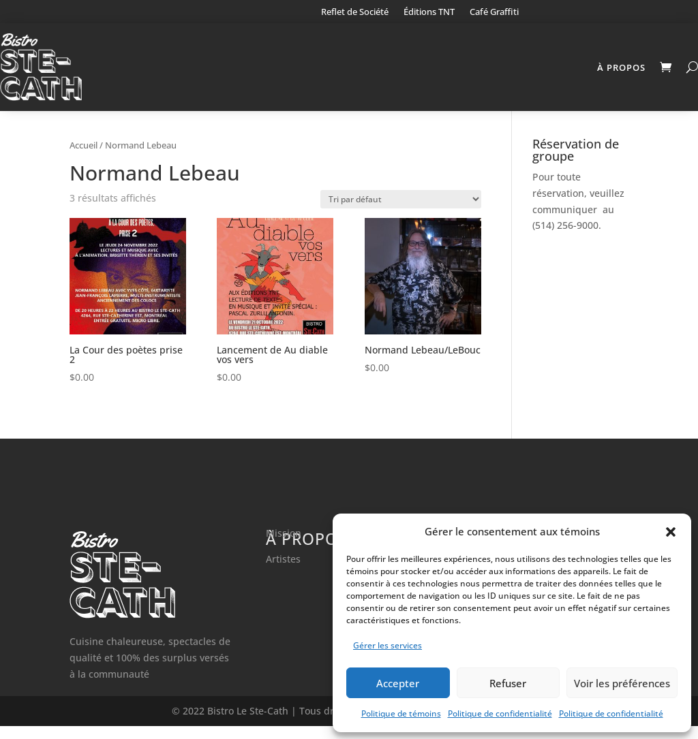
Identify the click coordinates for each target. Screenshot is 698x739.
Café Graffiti (494, 12)
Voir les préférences (622, 683)
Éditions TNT (429, 12)
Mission (283, 545)
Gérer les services (387, 645)
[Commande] (400, 212)
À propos (621, 67)
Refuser (507, 683)
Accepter (397, 683)
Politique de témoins (401, 713)
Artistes (283, 571)
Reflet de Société (355, 12)
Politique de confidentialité (500, 713)
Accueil (83, 158)
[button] (671, 532)
